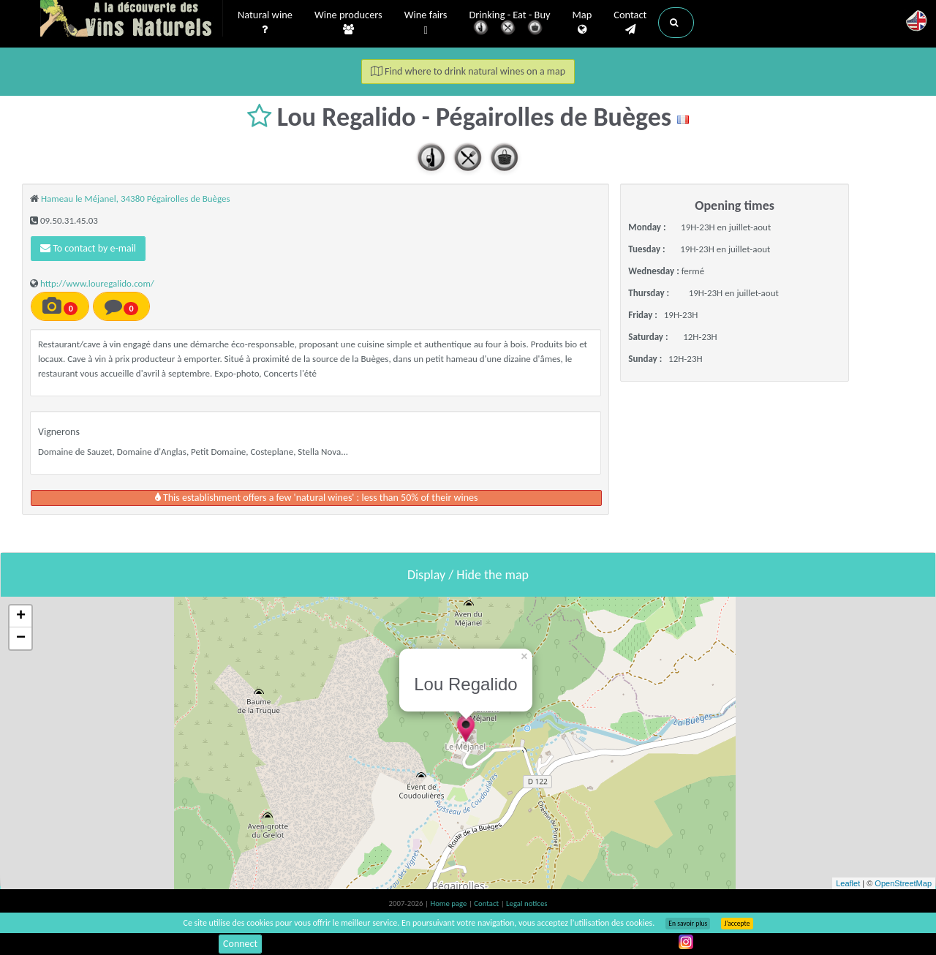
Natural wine (265, 23)
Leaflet (848, 883)
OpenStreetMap (903, 883)
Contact (630, 23)
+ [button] (21, 616)
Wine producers (348, 23)
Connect (240, 943)
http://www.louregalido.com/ (97, 283)
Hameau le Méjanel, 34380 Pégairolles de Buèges (135, 198)
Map (582, 23)
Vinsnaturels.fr (131, 19)
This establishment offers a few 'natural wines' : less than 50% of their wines (316, 497)
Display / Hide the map (468, 575)
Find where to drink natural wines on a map (468, 71)
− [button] (21, 638)
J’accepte (737, 923)
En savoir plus (687, 923)
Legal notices (526, 903)
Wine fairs (426, 23)
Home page (449, 903)
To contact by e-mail (88, 248)
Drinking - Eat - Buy (510, 24)
